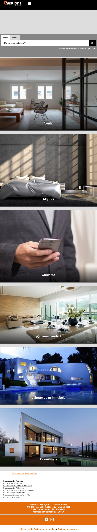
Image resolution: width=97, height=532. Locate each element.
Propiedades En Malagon (12, 497)
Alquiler (15, 38)
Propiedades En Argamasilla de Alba (16, 495)
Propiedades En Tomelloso (13, 481)
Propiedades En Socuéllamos (14, 493)
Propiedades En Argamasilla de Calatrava (18, 490)
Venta (5, 38)
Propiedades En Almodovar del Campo (17, 486)
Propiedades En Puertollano (13, 483)
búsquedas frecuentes (24, 473)
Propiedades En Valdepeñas (13, 488)
